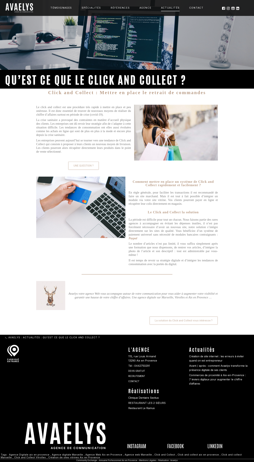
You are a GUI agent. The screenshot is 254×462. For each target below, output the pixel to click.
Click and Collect (164, 454)
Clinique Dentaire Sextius (143, 397)
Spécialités (91, 7)
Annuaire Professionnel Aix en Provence (118, 460)
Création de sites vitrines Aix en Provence (74, 457)
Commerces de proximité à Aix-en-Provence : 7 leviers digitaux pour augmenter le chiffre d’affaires (217, 379)
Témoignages (61, 7)
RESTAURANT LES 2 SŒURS (147, 403)
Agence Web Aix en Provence (103, 454)
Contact (196, 7)
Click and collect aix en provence (198, 454)
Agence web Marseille (138, 454)
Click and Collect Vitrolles (30, 457)
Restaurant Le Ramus (141, 408)
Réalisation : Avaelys (168, 460)
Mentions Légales (148, 460)
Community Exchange (86, 460)
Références (120, 7)
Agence (145, 7)
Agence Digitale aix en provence (29, 454)
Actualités (170, 7)
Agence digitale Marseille (67, 454)
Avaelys (14, 337)
